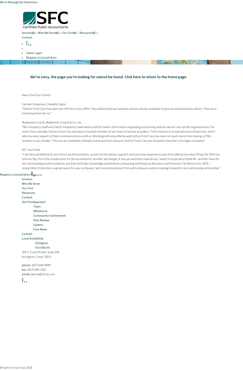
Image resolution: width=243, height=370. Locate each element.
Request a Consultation (41, 58)
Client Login (34, 53)
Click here (133, 77)
